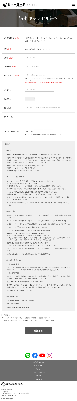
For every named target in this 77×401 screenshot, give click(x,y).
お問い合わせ (38, 379)
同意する (6, 315)
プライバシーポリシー (38, 372)
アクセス (38, 369)
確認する (38, 330)
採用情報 (38, 376)
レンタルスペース (38, 365)
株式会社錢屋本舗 (38, 362)
